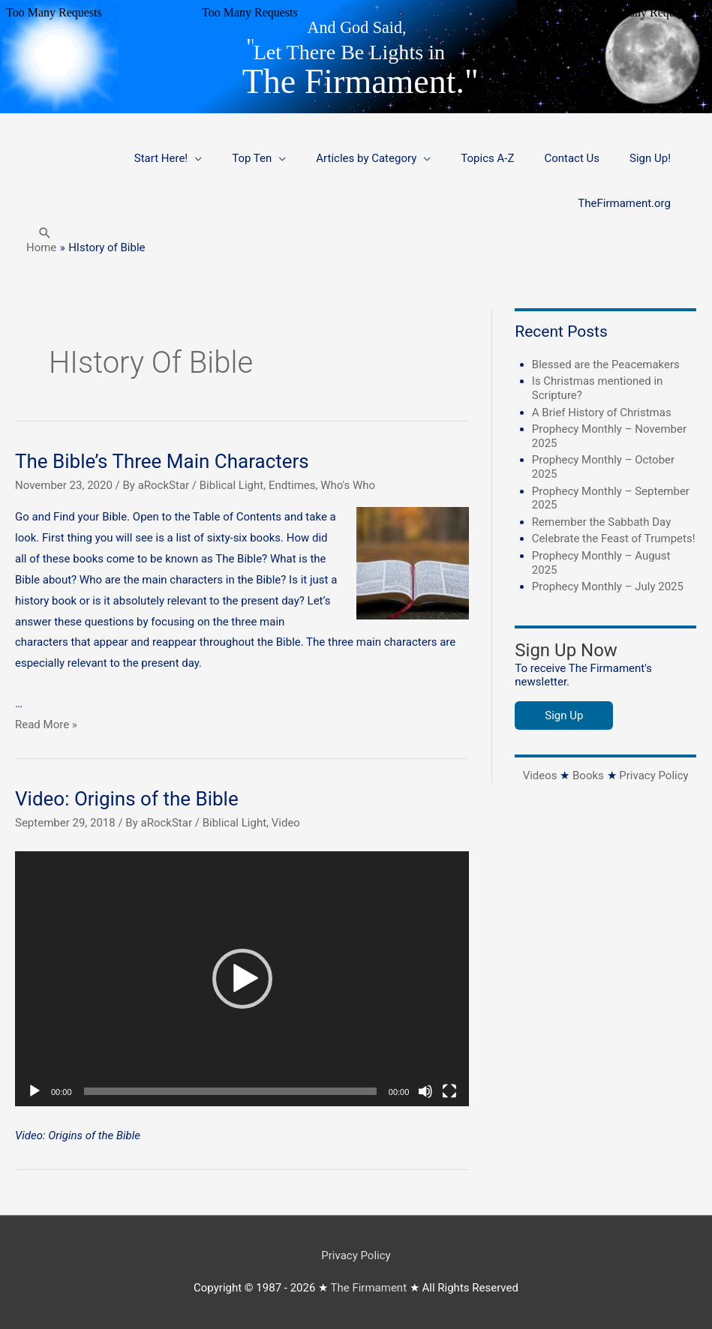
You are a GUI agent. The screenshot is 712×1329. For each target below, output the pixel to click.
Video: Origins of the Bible (127, 799)
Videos (540, 775)
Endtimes (292, 485)
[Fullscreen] (449, 1091)
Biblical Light (231, 485)
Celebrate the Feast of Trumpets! (613, 538)
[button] (45, 233)
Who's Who (347, 485)
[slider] (230, 1091)
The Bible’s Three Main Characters (162, 461)
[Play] (34, 1091)
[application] (242, 978)
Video (286, 823)
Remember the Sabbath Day (601, 522)
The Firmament (369, 1287)
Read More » (46, 724)
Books (588, 775)
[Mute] (425, 1091)
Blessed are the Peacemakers (606, 364)
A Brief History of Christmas (601, 412)
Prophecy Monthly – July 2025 (607, 586)
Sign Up (564, 715)
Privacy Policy (653, 775)
